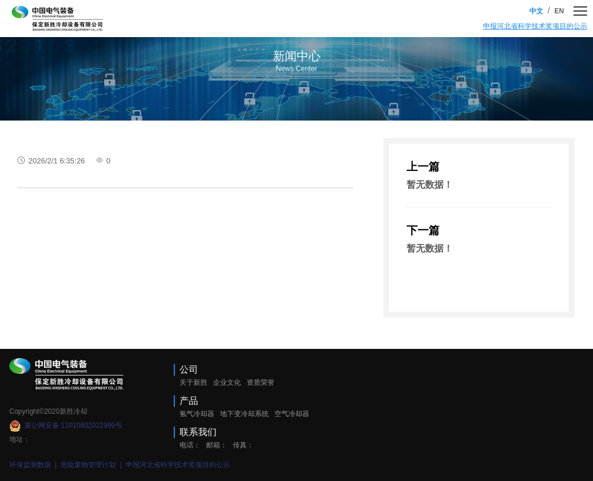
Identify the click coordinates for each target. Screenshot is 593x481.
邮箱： (216, 445)
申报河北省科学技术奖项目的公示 (535, 26)
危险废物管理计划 (89, 465)
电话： (190, 445)
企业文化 (227, 382)
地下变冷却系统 (244, 414)
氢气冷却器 (197, 414)
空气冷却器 (291, 414)
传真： (243, 445)
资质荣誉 (260, 382)
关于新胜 (193, 382)
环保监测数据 (31, 465)
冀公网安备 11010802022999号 (65, 425)
